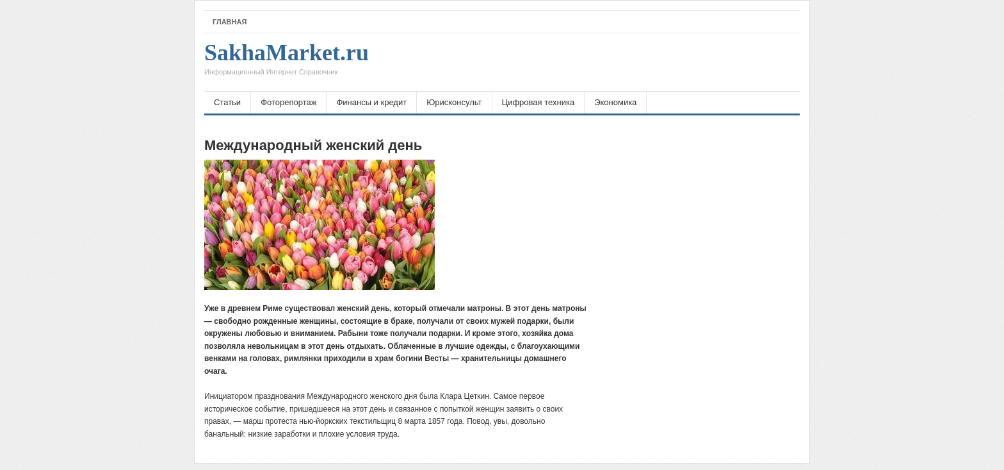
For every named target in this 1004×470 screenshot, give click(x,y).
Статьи (227, 102)
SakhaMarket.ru (286, 62)
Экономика (615, 102)
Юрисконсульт (454, 102)
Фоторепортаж (288, 102)
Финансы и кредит (371, 102)
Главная (230, 22)
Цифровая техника (538, 102)
